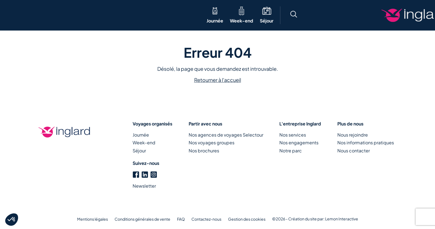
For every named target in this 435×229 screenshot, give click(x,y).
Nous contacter (353, 150)
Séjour (69, 21)
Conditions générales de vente (142, 219)
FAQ (181, 219)
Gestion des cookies (246, 219)
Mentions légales (92, 219)
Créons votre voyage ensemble (390, 15)
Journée (17, 21)
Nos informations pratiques (365, 142)
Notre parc (290, 150)
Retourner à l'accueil (217, 80)
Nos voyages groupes (211, 142)
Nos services (292, 135)
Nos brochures (204, 150)
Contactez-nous (206, 219)
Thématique (96, 15)
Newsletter (144, 186)
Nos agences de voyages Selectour (226, 135)
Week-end (43, 21)
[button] (304, 15)
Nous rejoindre (352, 135)
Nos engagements (298, 142)
